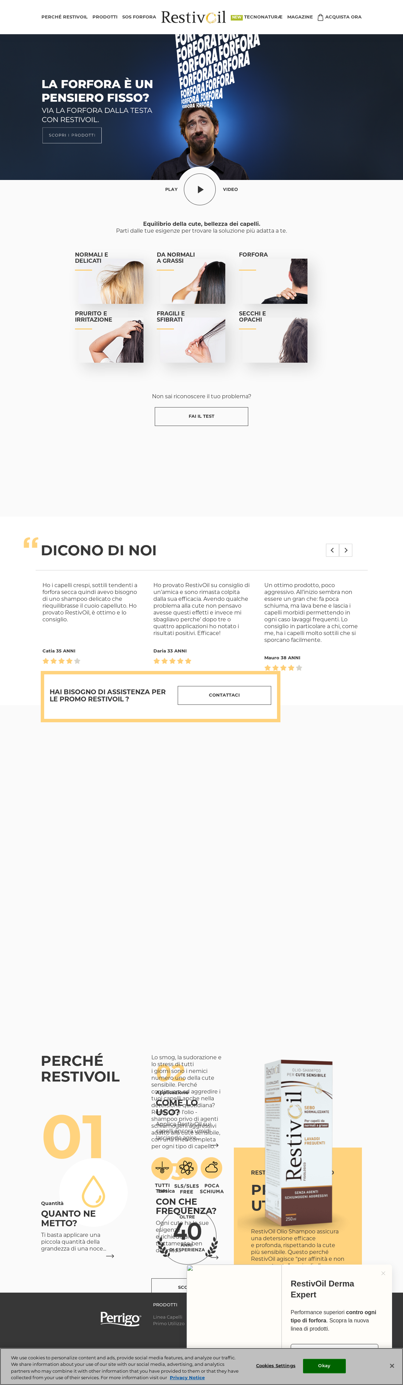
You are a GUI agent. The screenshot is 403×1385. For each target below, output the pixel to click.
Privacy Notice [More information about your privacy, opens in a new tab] (187, 1378)
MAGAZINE (300, 17)
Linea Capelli (167, 1317)
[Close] (392, 1365)
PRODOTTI (104, 17)
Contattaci (224, 695)
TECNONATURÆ (263, 17)
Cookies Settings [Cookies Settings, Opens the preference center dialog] (275, 1366)
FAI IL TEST (201, 416)
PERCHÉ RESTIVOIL (64, 17)
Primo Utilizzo (169, 1324)
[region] (201, 1366)
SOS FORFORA (139, 17)
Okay (324, 1366)
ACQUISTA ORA (343, 17)
